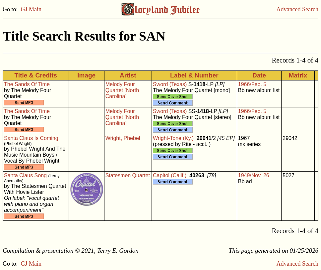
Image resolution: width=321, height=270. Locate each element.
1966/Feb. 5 (252, 84)
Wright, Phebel (122, 138)
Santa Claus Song (25, 175)
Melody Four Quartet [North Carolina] (122, 90)
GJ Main (31, 9)
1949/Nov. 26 (253, 175)
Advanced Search (297, 9)
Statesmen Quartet (127, 175)
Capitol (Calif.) (169, 175)
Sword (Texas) (170, 84)
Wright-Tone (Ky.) (173, 138)
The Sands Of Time (27, 84)
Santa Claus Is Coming (31, 138)
